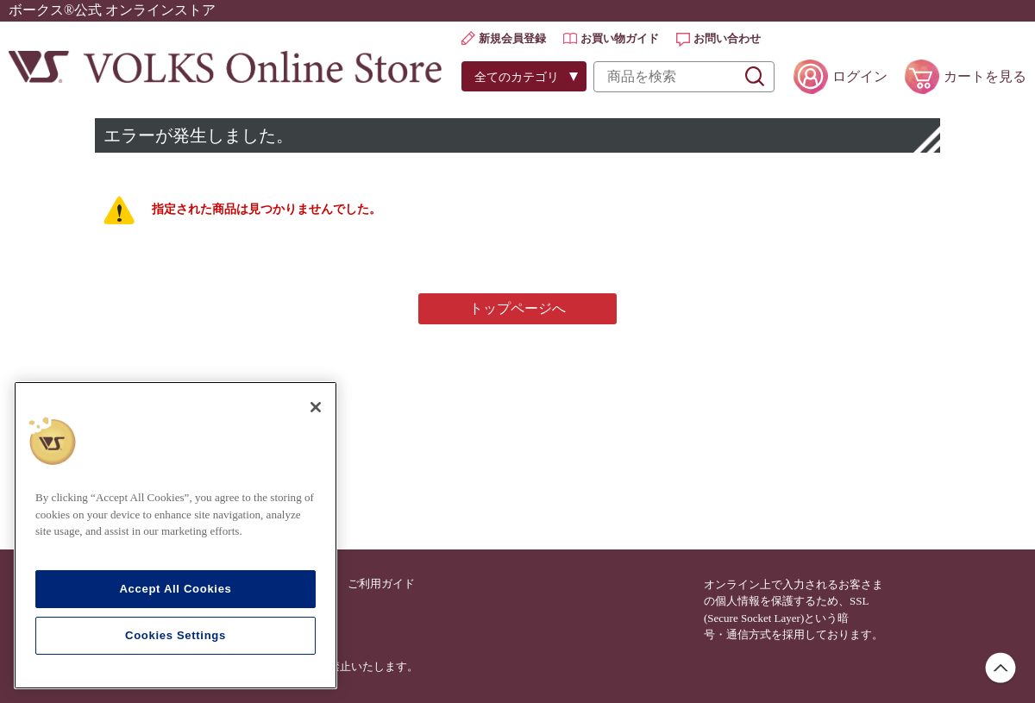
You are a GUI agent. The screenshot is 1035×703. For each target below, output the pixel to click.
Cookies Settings (175, 635)
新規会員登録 (512, 38)
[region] (175, 535)
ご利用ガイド (381, 583)
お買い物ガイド (619, 38)
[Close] (316, 407)
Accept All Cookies (175, 588)
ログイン (860, 76)
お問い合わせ (727, 38)
